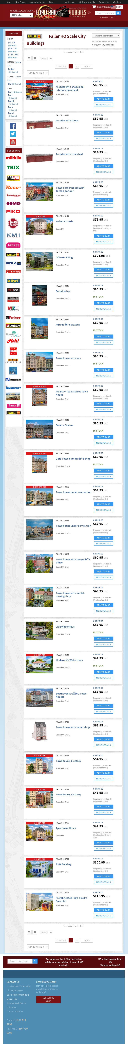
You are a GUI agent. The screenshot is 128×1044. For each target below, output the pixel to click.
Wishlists (116, 2)
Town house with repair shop (73, 727)
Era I (15, 92)
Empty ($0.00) (104, 6)
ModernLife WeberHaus (69, 660)
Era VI (12, 114)
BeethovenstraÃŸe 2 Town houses (71, 695)
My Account (70, 2)
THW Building (63, 864)
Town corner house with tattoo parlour (70, 189)
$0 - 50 (12, 44)
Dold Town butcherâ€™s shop (73, 458)
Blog (51, 2)
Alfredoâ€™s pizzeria (68, 324)
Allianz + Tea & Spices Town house (72, 393)
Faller (13, 70)
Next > (87, 66)
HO (14, 83)
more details (103, 104)
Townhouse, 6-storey (68, 760)
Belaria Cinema (64, 425)
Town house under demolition (73, 525)
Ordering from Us (87, 2)
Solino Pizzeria (64, 221)
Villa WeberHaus (65, 626)
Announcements (37, 2)
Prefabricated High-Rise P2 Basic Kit (71, 899)
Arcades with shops (67, 120)
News (9, 2)
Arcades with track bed (69, 154)
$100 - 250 (13, 56)
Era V (12, 108)
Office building (64, 257)
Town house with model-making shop (70, 594)
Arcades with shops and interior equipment (70, 88)
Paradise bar (63, 291)
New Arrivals (21, 2)
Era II (12, 96)
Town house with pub (68, 358)
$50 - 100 (13, 50)
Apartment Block (66, 828)
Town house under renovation (73, 492)
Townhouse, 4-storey (68, 794)
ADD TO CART (103, 99)
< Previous (61, 66)
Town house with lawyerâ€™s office (73, 561)
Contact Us (104, 2)
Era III (13, 102)
